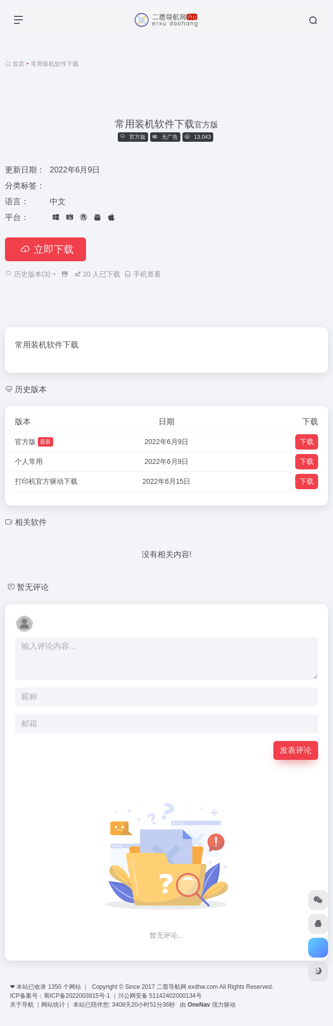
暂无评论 (33, 587)
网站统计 (53, 1004)
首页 (18, 63)
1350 (55, 986)
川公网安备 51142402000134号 (160, 995)
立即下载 (45, 249)
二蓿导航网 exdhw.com (187, 986)
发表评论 (296, 750)
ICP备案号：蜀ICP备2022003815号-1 (60, 995)
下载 (307, 442)
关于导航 (22, 1004)
